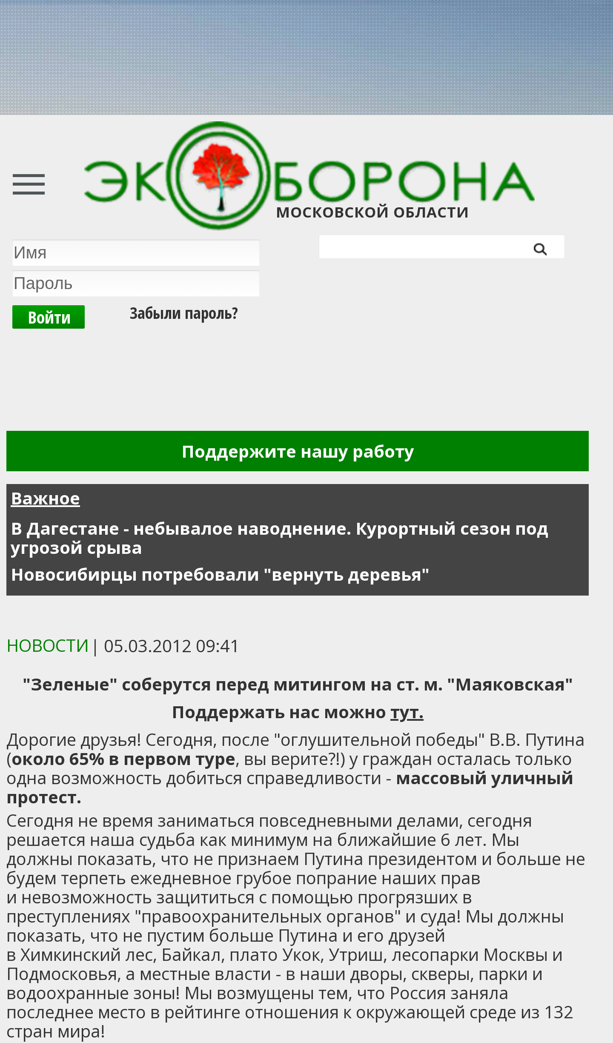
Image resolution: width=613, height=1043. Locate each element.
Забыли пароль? (184, 312)
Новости (47, 645)
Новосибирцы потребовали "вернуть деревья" (220, 574)
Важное (45, 498)
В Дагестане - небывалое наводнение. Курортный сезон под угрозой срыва (279, 537)
